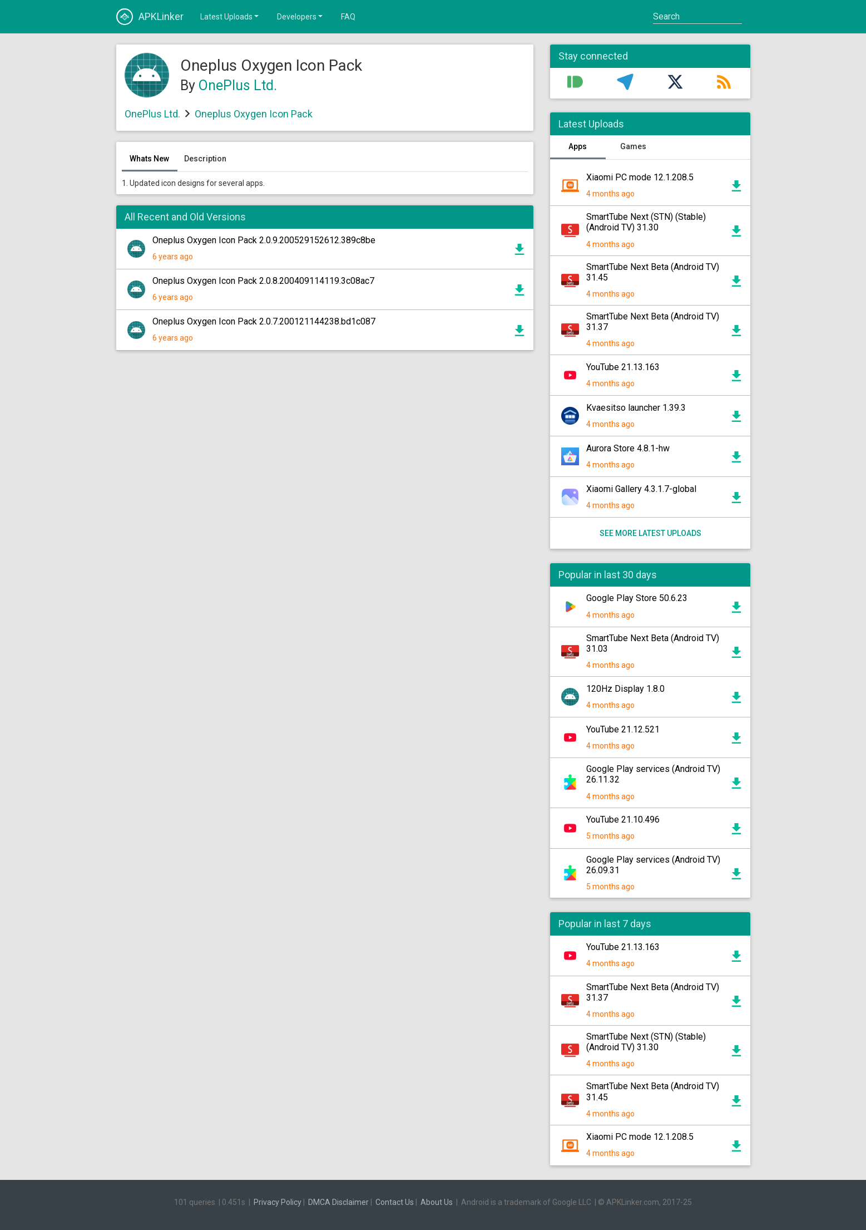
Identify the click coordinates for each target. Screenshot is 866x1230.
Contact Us (394, 1202)
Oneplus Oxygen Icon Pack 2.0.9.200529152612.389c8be (263, 240)
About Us (436, 1202)
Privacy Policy (277, 1202)
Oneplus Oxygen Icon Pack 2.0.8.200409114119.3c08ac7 (263, 280)
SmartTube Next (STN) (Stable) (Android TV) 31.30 (646, 222)
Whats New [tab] (149, 158)
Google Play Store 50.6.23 (636, 598)
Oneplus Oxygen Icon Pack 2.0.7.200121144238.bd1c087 (263, 321)
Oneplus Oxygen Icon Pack (254, 114)
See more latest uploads (650, 533)
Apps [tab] (577, 146)
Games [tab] (633, 146)
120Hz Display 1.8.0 (625, 688)
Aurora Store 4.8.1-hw (628, 448)
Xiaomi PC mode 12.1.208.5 (640, 177)
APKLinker (150, 16)
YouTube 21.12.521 (623, 729)
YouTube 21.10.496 (623, 819)
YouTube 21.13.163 (623, 367)
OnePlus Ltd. (238, 85)
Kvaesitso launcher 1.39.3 (636, 407)
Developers (300, 16)
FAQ (348, 16)
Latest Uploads (230, 16)
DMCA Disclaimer (338, 1202)
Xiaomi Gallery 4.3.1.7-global (641, 489)
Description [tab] (205, 158)
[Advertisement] (324, 492)
